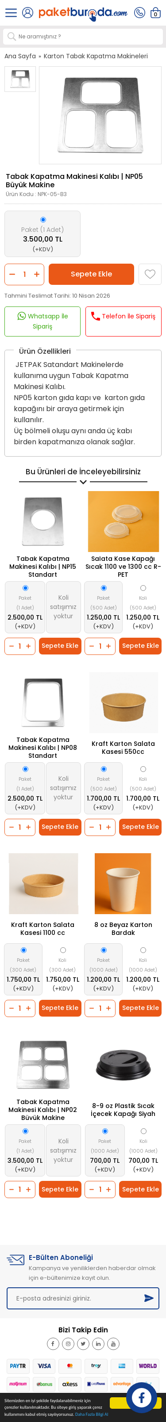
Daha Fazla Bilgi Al (91, 1415)
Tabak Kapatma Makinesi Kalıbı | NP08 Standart (42, 748)
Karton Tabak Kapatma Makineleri (96, 56)
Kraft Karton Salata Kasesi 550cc (123, 748)
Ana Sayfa (20, 56)
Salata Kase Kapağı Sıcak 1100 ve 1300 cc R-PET (123, 567)
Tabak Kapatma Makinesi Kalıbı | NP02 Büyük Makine (42, 1110)
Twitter (85, 1348)
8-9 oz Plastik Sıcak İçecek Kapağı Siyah (123, 1110)
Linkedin (103, 1348)
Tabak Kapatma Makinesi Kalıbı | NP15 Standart (42, 567)
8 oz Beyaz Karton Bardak (123, 929)
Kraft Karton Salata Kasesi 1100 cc (42, 929)
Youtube (118, 1348)
